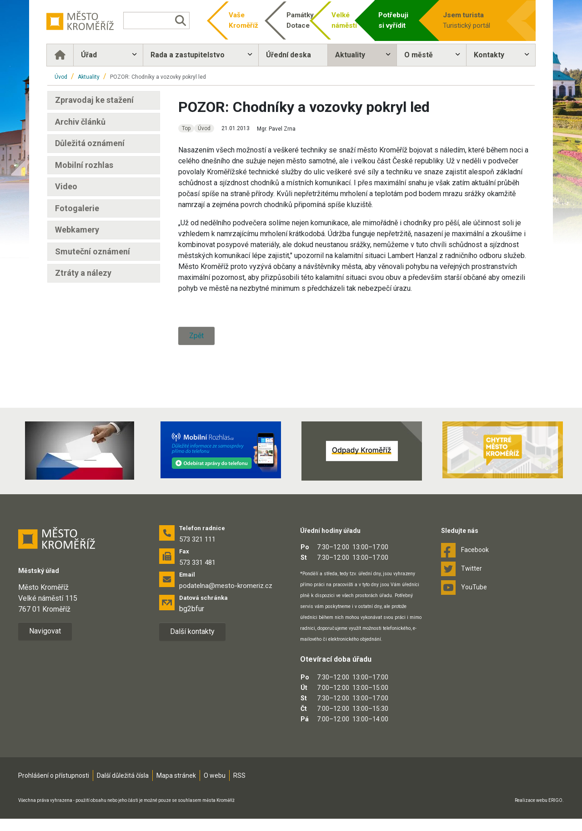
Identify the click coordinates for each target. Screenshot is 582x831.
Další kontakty (192, 631)
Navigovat (45, 631)
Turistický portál (472, 20)
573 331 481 (197, 562)
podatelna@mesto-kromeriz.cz (225, 586)
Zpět (196, 335)
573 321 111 (197, 539)
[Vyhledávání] (157, 20)
